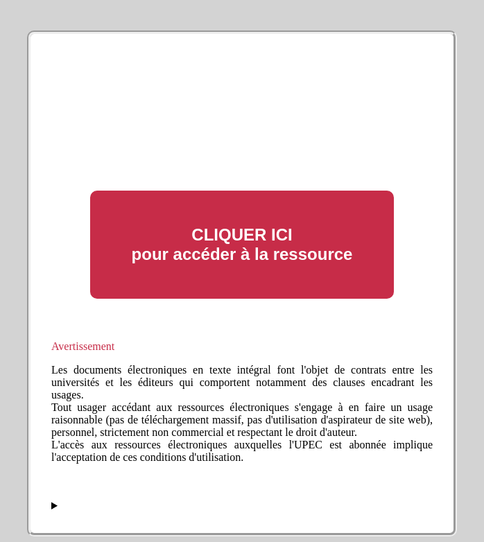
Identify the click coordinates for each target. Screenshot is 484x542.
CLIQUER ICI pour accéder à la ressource (242, 244)
